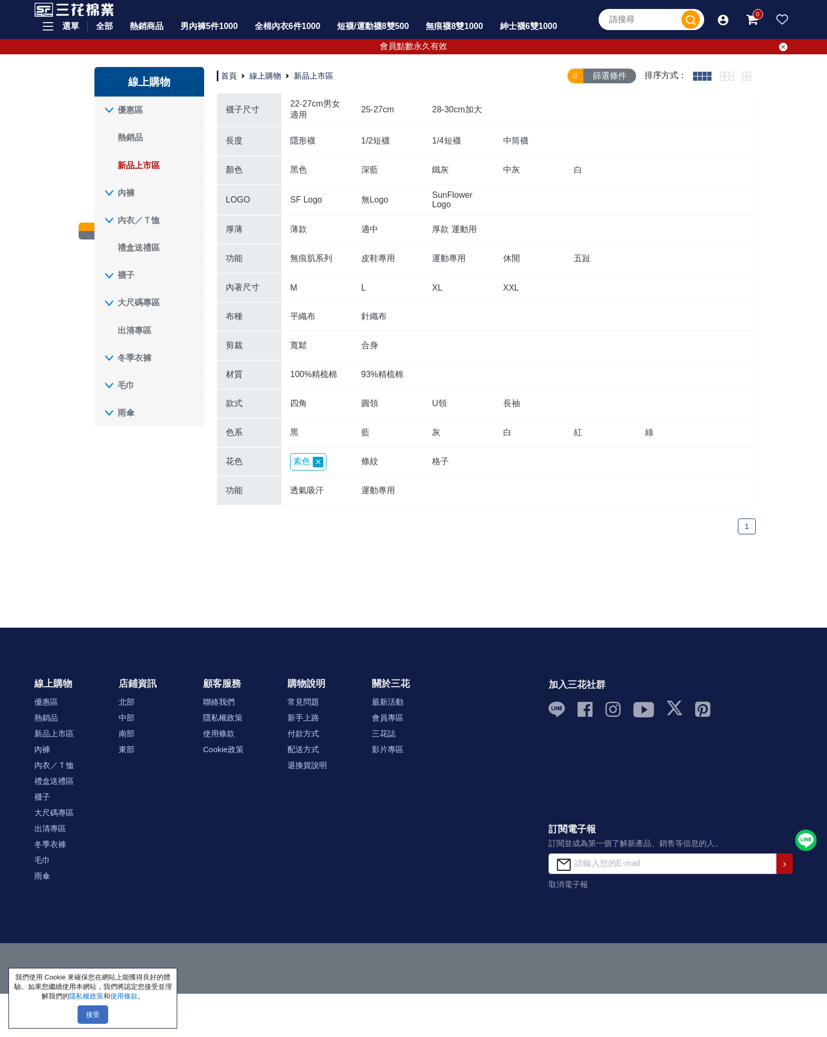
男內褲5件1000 (209, 26)
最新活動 (387, 701)
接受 (93, 1015)
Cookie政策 (223, 749)
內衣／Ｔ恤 (139, 220)
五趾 (582, 258)
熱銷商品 (147, 26)
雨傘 (126, 412)
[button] (723, 19)
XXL (511, 287)
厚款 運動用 (454, 229)
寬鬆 (298, 345)
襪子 (126, 275)
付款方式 (303, 733)
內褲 (126, 192)
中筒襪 (515, 140)
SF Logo (306, 199)
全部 (104, 26)
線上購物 (265, 75)
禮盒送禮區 (139, 247)
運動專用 (449, 258)
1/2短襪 (375, 140)
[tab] (702, 76)
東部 (126, 749)
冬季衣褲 (134, 357)
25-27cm (377, 109)
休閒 (511, 258)
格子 (440, 461)
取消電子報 (568, 884)
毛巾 (126, 385)
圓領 (369, 403)
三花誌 (384, 733)
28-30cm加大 (457, 109)
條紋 (369, 461)
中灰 (511, 169)
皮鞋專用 (378, 258)
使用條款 (219, 733)
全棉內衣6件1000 (288, 26)
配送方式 (303, 749)
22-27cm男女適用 (315, 109)
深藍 (369, 169)
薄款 (298, 229)
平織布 (302, 316)
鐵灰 (440, 169)
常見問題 (303, 701)
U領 (439, 403)
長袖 (511, 403)
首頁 (229, 75)
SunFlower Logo (452, 199)
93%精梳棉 (382, 374)
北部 (126, 701)
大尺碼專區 (139, 302)
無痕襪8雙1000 (454, 26)
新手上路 (303, 717)
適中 (369, 229)
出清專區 (134, 330)
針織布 (374, 316)
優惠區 (130, 109)
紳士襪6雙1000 (528, 26)
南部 (126, 733)
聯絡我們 (219, 701)
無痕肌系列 (311, 258)
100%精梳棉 (313, 374)
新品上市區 (139, 165)
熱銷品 (130, 137)
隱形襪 (302, 140)
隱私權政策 (223, 717)
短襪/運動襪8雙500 (373, 26)
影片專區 (387, 749)
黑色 (298, 169)
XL (437, 287)
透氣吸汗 (307, 490)
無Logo (375, 199)
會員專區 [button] (387, 717)
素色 (308, 462)
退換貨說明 (307, 765)
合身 (369, 345)
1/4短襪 (446, 140)
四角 (298, 403)
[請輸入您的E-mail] (663, 863)
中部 (126, 717)
